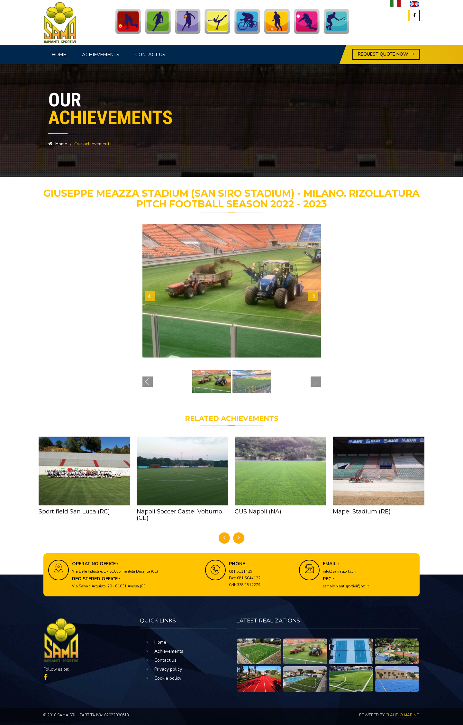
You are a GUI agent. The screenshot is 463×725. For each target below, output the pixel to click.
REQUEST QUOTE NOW (386, 54)
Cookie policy (167, 678)
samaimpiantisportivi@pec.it (346, 586)
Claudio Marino (403, 715)
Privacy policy (168, 669)
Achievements (100, 54)
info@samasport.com (339, 571)
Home (58, 54)
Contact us (150, 54)
